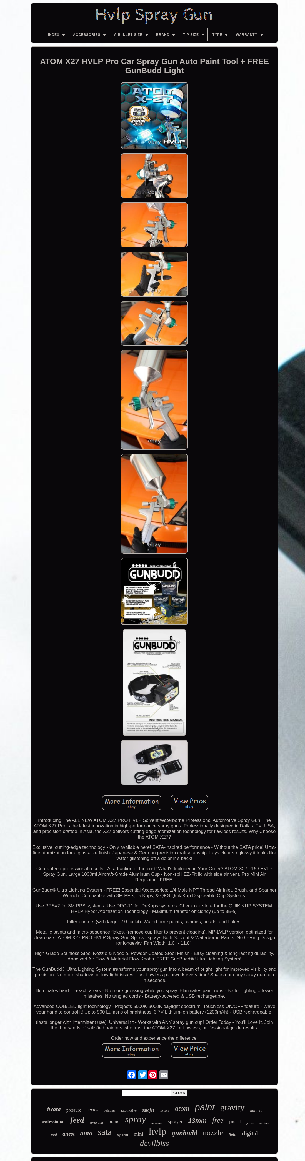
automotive (128, 1110)
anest (68, 1134)
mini (138, 1134)
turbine (164, 1110)
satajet (148, 1110)
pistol (235, 1121)
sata (105, 1132)
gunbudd (184, 1133)
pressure (73, 1110)
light (232, 1134)
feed (77, 1119)
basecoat (156, 1123)
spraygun (96, 1122)
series (92, 1109)
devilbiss (154, 1143)
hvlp (157, 1131)
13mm (197, 1120)
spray (135, 1119)
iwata (54, 1108)
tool (54, 1135)
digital (250, 1133)
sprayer (175, 1121)
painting (109, 1110)
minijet (256, 1110)
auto (86, 1133)
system (122, 1135)
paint (205, 1107)
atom (182, 1108)
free (218, 1120)
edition (263, 1123)
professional (52, 1121)
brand (114, 1121)
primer (250, 1123)
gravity (232, 1107)
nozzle (213, 1132)
